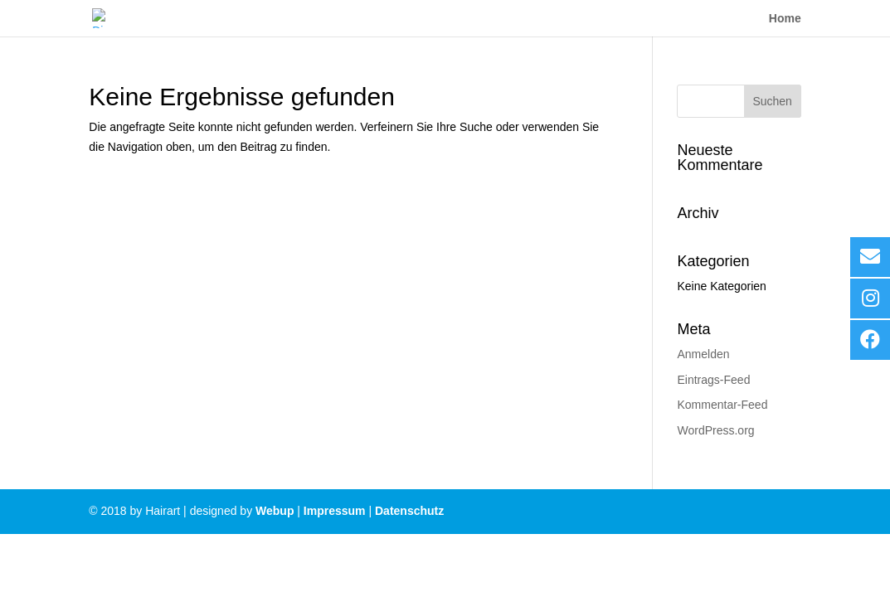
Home (785, 18)
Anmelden (703, 354)
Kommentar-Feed (722, 404)
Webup (274, 510)
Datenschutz (409, 510)
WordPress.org (715, 430)
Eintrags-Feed (713, 379)
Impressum (335, 510)
